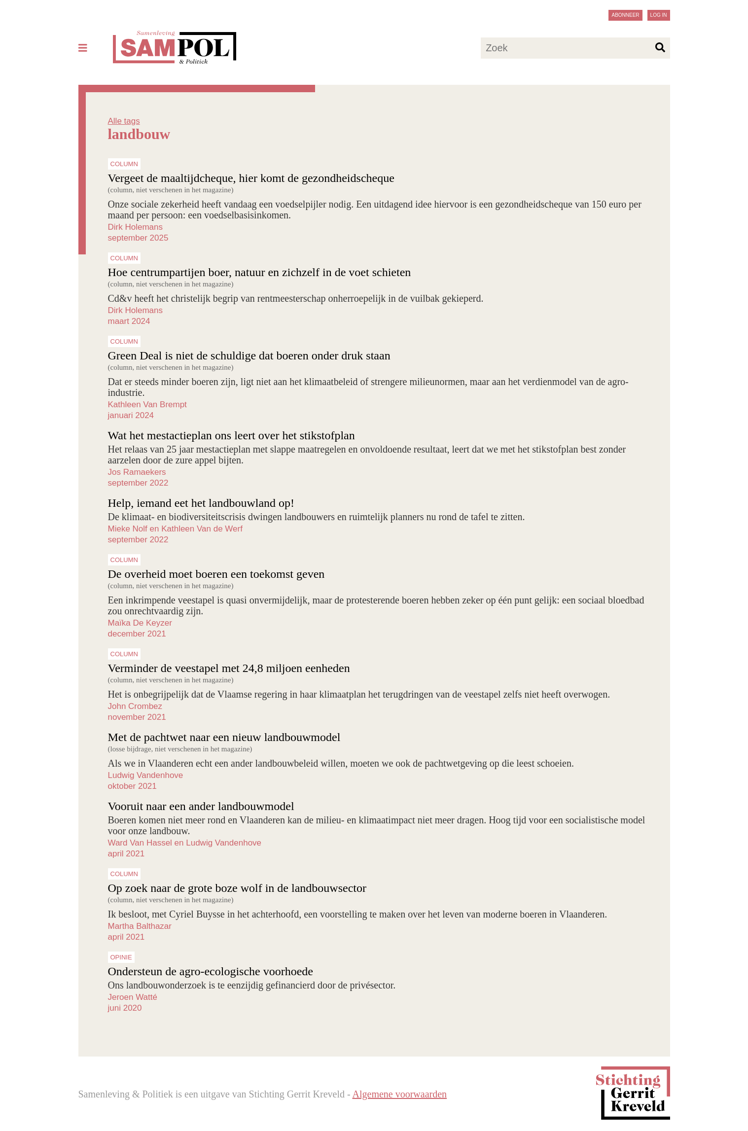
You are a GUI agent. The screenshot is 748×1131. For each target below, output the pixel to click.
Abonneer (625, 15)
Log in (658, 15)
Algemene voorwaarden (400, 1094)
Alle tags (124, 121)
